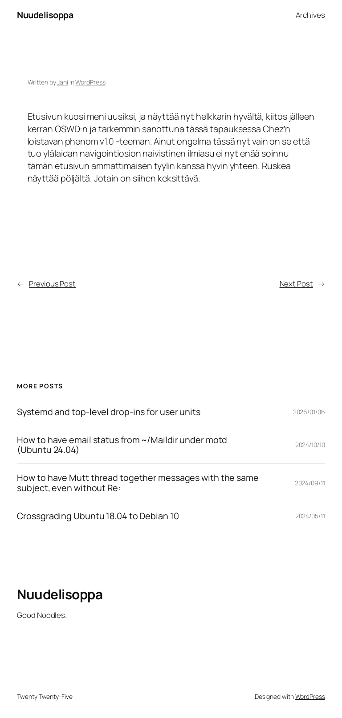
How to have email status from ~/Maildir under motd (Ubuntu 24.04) (122, 445)
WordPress (90, 82)
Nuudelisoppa (45, 15)
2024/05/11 (310, 516)
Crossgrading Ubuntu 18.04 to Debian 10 (98, 516)
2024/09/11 (310, 483)
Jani (62, 82)
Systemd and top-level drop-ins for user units (108, 412)
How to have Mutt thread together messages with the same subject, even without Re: (138, 482)
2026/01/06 (309, 411)
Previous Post (52, 283)
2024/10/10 (310, 444)
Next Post (296, 283)
